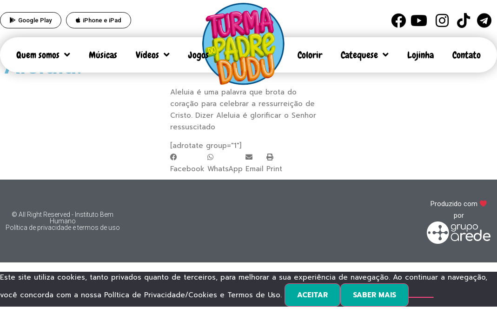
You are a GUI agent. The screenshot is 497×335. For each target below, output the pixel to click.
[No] (421, 297)
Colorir (310, 55)
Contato (466, 55)
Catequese (365, 55)
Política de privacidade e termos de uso (63, 227)
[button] (187, 163)
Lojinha (420, 55)
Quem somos (43, 55)
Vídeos (153, 55)
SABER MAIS (374, 295)
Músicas (103, 55)
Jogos (198, 55)
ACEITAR (312, 295)
